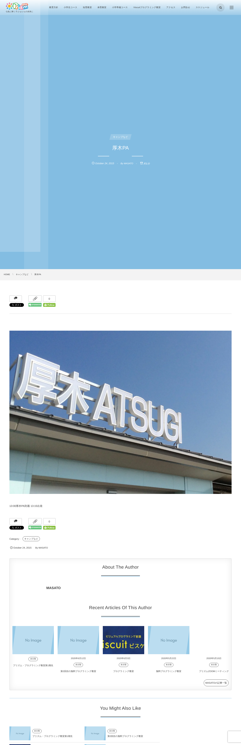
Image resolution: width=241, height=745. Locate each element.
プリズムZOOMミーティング (214, 675)
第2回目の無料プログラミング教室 (78, 675)
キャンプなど (31, 538)
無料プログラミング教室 (168, 675)
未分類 (33, 662)
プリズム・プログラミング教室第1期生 (33, 669)
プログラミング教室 (123, 675)
